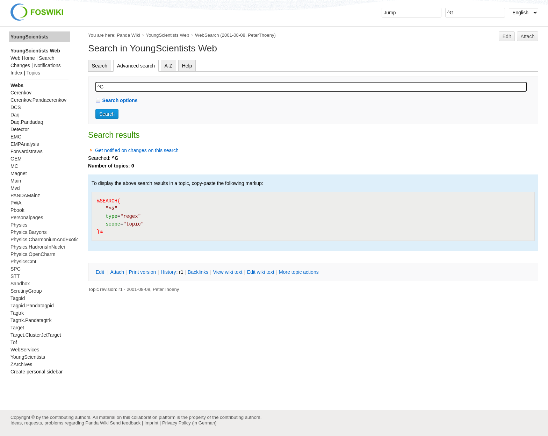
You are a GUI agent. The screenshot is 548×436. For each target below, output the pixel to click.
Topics (33, 73)
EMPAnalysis (24, 144)
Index (16, 73)
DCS (15, 107)
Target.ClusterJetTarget (35, 335)
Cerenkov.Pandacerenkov (38, 100)
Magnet (18, 173)
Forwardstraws (26, 151)
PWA (15, 203)
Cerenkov (20, 92)
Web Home (22, 58)
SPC (15, 269)
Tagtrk (17, 313)
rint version (142, 272)
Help (187, 66)
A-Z (169, 66)
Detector (19, 129)
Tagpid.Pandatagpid (32, 305)
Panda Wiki (128, 35)
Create (17, 371)
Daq (15, 114)
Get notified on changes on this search (137, 150)
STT (15, 276)
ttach (117, 272)
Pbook (17, 210)
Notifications (47, 65)
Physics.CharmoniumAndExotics (45, 239)
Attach (528, 36)
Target (17, 327)
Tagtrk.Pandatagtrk (31, 320)
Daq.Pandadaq (26, 122)
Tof (13, 342)
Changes (20, 65)
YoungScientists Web (167, 35)
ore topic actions (299, 272)
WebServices (24, 349)
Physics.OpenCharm (32, 254)
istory (168, 272)
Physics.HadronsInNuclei (37, 247)
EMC (15, 137)
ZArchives (21, 364)
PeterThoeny (261, 35)
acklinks (198, 272)
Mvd (15, 188)
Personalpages (26, 217)
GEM (16, 159)
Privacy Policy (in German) (189, 423)
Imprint (151, 423)
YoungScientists (29, 37)
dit (101, 272)
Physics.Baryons (28, 232)
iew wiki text (228, 272)
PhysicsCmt (23, 261)
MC (14, 166)
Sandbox (20, 283)
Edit (507, 36)
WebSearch (207, 35)
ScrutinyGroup (26, 291)
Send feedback (125, 423)
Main (15, 181)
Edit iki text (260, 272)
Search (99, 66)
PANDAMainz (25, 195)
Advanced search (136, 66)
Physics (18, 225)
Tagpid (17, 298)
